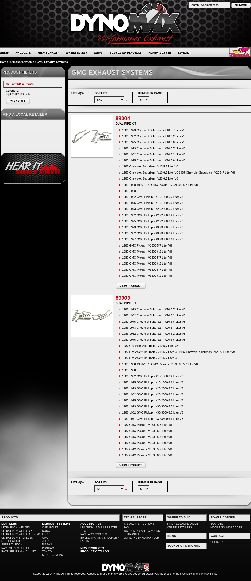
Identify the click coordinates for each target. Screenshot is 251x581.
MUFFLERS (9, 523)
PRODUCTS (23, 52)
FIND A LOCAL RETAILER (182, 523)
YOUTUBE (216, 523)
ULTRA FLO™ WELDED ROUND (20, 534)
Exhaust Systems (22, 61)
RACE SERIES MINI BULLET (18, 551)
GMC (45, 537)
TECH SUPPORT (48, 52)
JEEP (45, 541)
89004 (123, 118)
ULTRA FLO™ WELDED (15, 527)
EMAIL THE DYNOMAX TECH (141, 537)
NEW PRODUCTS (92, 548)
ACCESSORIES (90, 523)
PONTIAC (48, 548)
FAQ (126, 527)
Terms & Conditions (183, 573)
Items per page (150, 93)
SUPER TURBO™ (12, 544)
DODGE (47, 530)
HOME (4, 52)
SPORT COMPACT (53, 555)
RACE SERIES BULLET (15, 548)
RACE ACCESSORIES (93, 534)
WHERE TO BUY (77, 52)
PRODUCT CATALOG (94, 551)
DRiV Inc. (55, 573)
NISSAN (47, 544)
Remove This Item (7, 94)
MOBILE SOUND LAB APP (226, 527)
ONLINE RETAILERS (179, 527)
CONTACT (184, 52)
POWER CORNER (160, 52)
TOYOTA (47, 551)
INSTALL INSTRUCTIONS (139, 523)
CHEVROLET (50, 527)
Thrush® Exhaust (240, 52)
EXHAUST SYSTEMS (56, 523)
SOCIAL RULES (219, 542)
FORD (45, 534)
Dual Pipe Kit (126, 123)
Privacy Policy (209, 573)
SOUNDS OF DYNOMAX (126, 52)
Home (4, 61)
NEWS (98, 52)
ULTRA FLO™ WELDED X (16, 530)
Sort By (100, 93)
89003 (123, 298)
